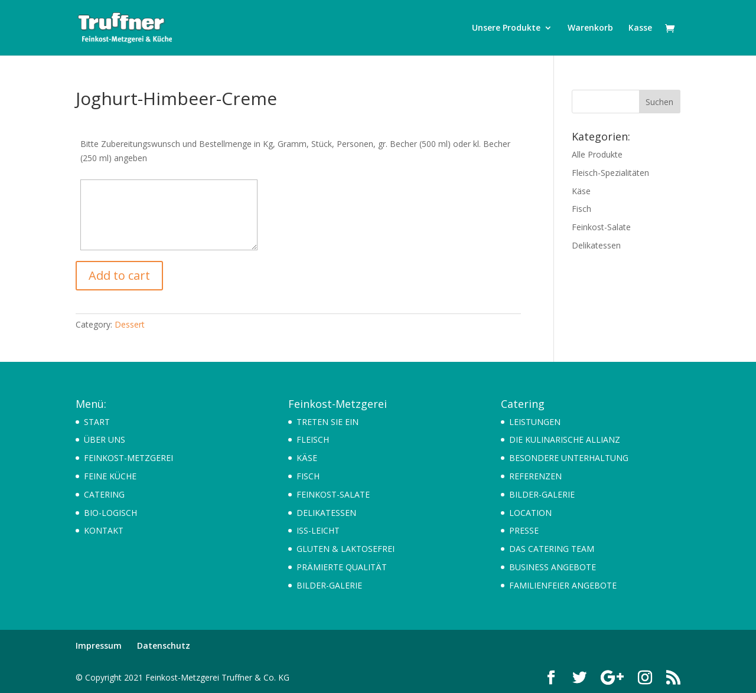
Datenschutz (163, 645)
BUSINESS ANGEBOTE (552, 567)
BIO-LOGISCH (110, 512)
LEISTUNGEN (535, 421)
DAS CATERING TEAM (551, 548)
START (97, 421)
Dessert (130, 324)
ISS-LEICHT (318, 530)
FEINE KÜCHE (110, 476)
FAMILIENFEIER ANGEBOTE (563, 585)
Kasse (640, 28)
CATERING (104, 494)
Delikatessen (596, 245)
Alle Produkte (597, 154)
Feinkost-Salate (601, 227)
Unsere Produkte (506, 28)
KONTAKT (103, 530)
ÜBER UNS (104, 439)
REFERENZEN (535, 476)
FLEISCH (312, 439)
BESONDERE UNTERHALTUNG (568, 457)
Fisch (581, 208)
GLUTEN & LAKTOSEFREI (345, 548)
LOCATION (530, 512)
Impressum (99, 645)
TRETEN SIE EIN (327, 421)
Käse (581, 191)
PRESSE (524, 530)
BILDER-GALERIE (329, 585)
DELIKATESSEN (326, 512)
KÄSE (306, 457)
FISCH (308, 476)
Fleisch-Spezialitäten (610, 172)
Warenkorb (590, 28)
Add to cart (119, 275)
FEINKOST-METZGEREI (128, 457)
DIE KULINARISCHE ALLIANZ (564, 439)
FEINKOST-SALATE (333, 494)
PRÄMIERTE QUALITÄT (341, 567)
